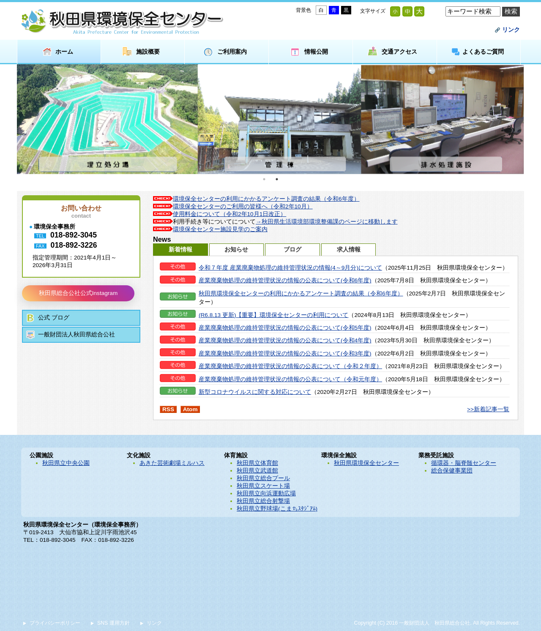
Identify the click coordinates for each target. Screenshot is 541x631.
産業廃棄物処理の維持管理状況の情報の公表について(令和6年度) (285, 280)
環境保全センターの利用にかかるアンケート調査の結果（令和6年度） (266, 199)
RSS (168, 409)
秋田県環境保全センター (366, 463)
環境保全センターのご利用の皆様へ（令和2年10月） (243, 206)
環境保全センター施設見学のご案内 (220, 229)
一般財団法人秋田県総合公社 (76, 334)
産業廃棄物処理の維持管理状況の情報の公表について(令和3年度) (285, 353)
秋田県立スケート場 (263, 486)
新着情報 (180, 249)
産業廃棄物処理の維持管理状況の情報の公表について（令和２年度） (290, 366)
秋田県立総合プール (263, 478)
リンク (511, 30)
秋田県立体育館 (257, 463)
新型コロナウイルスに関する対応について (255, 392)
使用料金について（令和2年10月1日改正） (229, 214)
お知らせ (236, 249)
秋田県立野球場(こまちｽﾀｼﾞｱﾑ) (277, 508)
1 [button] (264, 179)
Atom (190, 409)
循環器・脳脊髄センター (463, 463)
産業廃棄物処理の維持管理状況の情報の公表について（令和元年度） (290, 379)
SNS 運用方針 (113, 623)
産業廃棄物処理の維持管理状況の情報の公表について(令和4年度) (285, 340)
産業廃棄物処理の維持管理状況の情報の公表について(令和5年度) (285, 328)
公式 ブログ (53, 317)
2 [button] (277, 179)
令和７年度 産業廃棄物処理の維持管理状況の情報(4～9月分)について (290, 268)
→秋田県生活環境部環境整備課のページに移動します (327, 222)
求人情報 (349, 249)
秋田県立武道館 (257, 470)
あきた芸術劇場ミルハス (172, 463)
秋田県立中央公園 (66, 463)
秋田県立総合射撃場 (263, 501)
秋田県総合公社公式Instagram (78, 293)
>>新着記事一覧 (488, 409)
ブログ (292, 249)
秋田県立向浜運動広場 (266, 493)
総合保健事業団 (452, 470)
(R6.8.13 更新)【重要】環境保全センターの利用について (273, 315)
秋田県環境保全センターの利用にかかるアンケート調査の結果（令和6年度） (301, 293)
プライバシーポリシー (55, 623)
